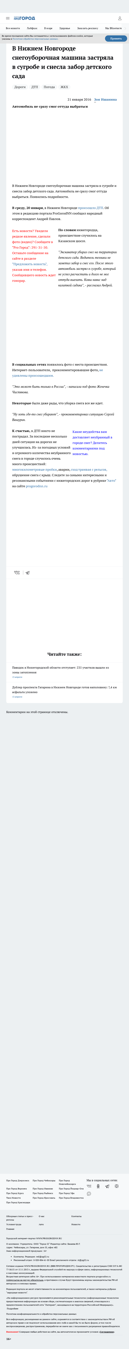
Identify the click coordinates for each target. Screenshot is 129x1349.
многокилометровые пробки (34, 469)
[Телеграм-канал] (107, 1186)
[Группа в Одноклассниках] (98, 1186)
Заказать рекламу (87, 28)
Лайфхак (32, 28)
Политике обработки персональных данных (35, 38)
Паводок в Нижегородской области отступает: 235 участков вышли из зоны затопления (64, 672)
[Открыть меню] (7, 18)
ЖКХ (64, 87)
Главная (10, 1229)
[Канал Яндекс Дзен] (116, 1186)
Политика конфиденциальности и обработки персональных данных (41, 1314)
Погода (49, 87)
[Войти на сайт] (119, 18)
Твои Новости (13, 1197)
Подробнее (12, 1308)
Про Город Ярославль (44, 1197)
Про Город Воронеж (16, 1188)
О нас (41, 1216)
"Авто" (111, 480)
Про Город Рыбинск (43, 1193)
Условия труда (13, 1224)
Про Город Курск (15, 1193)
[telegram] (28, 572)
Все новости (13, 28)
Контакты (76, 1216)
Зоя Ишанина (105, 99)
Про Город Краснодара (18, 1202)
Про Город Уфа (66, 1193)
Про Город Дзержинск (17, 1180)
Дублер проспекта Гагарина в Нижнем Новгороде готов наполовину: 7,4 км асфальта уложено (64, 692)
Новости (75, 1224)
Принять (116, 38)
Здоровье (64, 28)
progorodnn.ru (36, 486)
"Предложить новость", (29, 264)
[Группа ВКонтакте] (89, 1186)
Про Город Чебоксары (44, 1180)
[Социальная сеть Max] (89, 1193)
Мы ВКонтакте (113, 28)
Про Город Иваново (43, 1188)
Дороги (20, 87)
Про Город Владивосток (71, 1197)
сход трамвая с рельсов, (89, 469)
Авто (41, 1224)
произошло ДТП (90, 208)
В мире (48, 28)
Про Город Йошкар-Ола (71, 1188)
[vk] (17, 572)
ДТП (34, 87)
